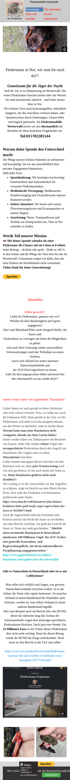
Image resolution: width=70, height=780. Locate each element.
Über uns (31, 14)
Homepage (32, 9)
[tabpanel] (35, 103)
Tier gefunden (52, 9)
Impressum (50, 18)
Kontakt (30, 18)
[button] (19, 742)
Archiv (48, 14)
